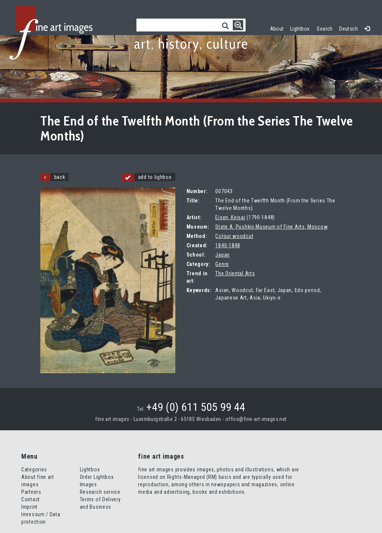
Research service (100, 492)
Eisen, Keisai (230, 217)
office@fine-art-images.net (256, 419)
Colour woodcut (234, 236)
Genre (222, 264)
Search (325, 29)
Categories (34, 469)
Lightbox (301, 28)
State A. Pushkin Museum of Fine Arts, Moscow (271, 227)
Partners (31, 492)
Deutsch (348, 29)
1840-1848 (227, 245)
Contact (30, 499)
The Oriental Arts (235, 273)
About (277, 29)
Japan (222, 255)
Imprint (29, 507)
